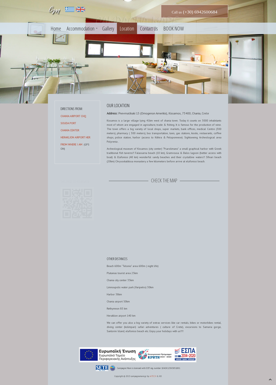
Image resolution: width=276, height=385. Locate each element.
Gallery (108, 28)
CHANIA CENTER (70, 130)
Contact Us (149, 28)
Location (127, 28)
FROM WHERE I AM (71, 144)
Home (56, 28)
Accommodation (80, 28)
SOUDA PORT (68, 123)
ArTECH (153, 376)
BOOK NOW (173, 28)
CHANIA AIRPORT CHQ (73, 116)
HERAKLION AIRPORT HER (75, 137)
